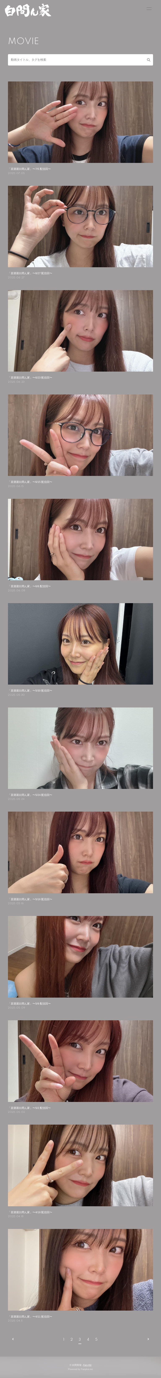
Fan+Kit (87, 1365)
